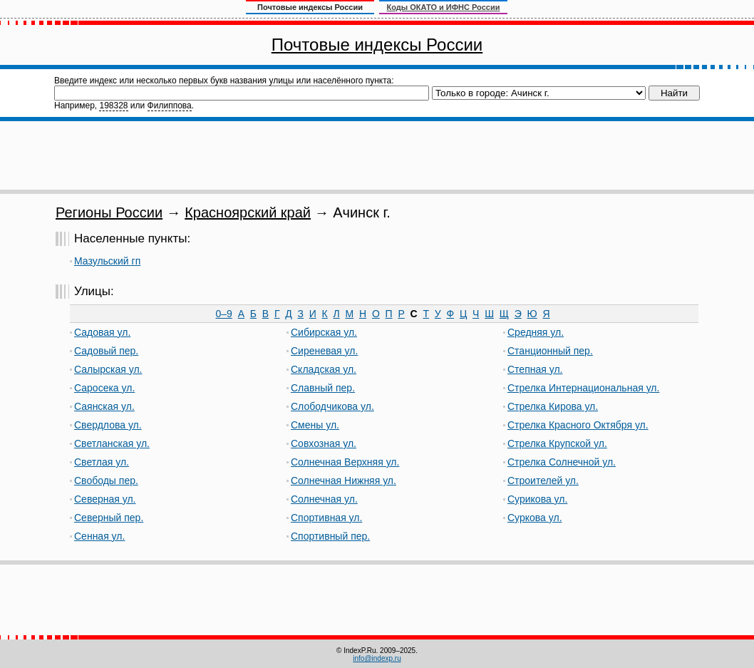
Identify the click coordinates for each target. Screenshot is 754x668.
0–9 (224, 313)
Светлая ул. (101, 462)
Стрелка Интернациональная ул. (583, 388)
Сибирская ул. (324, 332)
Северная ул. (105, 499)
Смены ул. (315, 425)
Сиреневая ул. (324, 350)
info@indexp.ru (377, 658)
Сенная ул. (99, 536)
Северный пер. (108, 517)
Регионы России (109, 212)
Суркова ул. (534, 517)
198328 (113, 106)
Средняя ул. (535, 332)
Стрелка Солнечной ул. (561, 462)
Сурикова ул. (537, 499)
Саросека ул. (104, 388)
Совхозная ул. (323, 443)
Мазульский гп (107, 261)
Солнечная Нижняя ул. (343, 480)
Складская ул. (323, 369)
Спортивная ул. (326, 517)
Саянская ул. (104, 406)
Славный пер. (323, 388)
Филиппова (170, 106)
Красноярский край (248, 212)
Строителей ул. (543, 480)
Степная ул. (534, 369)
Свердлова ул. (108, 425)
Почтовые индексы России (377, 44)
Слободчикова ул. (332, 406)
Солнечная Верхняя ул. (345, 462)
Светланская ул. (112, 443)
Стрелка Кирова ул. (552, 406)
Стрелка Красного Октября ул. (578, 425)
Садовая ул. (102, 332)
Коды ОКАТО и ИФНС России (443, 7)
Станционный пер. (550, 350)
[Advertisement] (377, 155)
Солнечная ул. (324, 499)
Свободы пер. (106, 480)
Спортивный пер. (330, 536)
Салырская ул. (108, 369)
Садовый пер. (106, 350)
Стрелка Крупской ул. (557, 443)
